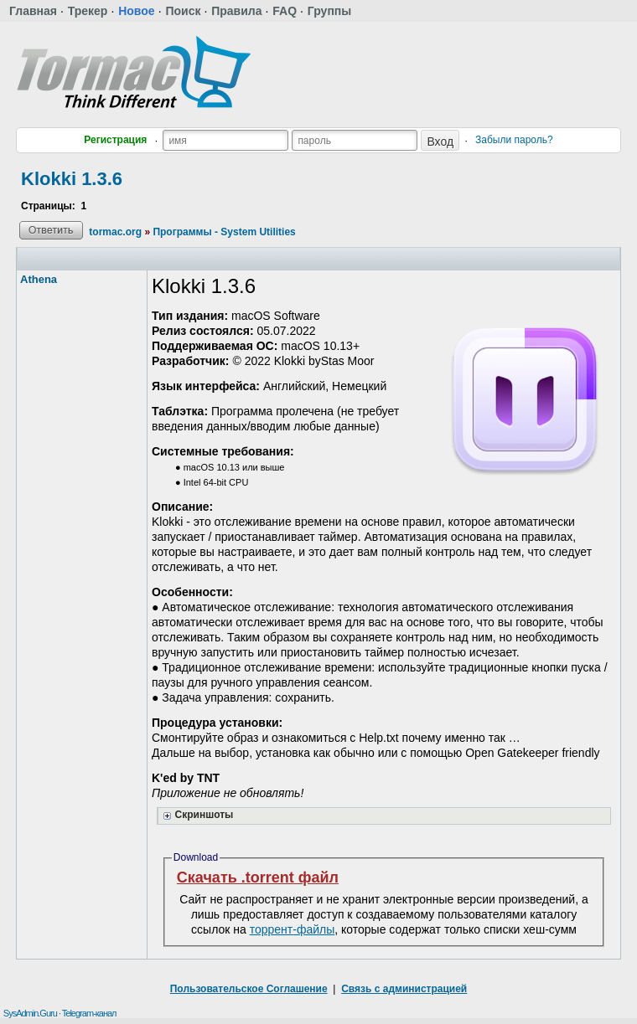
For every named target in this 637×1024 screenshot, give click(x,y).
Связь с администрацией (404, 989)
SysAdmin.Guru (30, 1013)
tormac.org (115, 232)
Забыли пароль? (514, 140)
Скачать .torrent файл (258, 877)
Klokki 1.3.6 (71, 178)
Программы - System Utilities (224, 232)
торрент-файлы (292, 929)
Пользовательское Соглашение (249, 989)
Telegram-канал (89, 1013)
